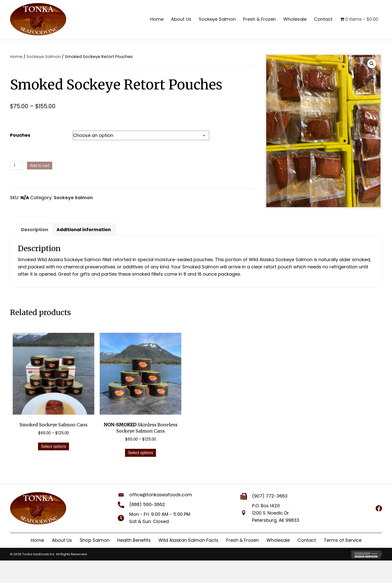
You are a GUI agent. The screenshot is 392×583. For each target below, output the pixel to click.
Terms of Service (343, 540)
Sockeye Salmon (43, 56)
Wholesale (278, 540)
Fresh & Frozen (242, 540)
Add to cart (39, 165)
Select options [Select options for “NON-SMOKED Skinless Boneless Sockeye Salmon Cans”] (140, 453)
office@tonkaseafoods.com (156, 495)
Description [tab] (34, 229)
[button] (371, 63)
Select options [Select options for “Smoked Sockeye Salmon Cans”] (53, 446)
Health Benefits (134, 540)
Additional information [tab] (83, 229)
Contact (307, 540)
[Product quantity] (16, 165)
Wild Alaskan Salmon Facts (188, 540)
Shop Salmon (95, 540)
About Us (62, 540)
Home (16, 56)
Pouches (20, 135)
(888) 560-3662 (142, 504)
